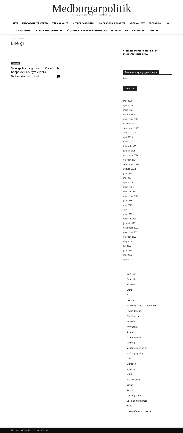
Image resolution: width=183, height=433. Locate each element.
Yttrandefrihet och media (139, 411)
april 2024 (128, 182)
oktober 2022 (129, 236)
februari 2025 (129, 146)
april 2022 (128, 259)
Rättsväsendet (134, 379)
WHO (129, 406)
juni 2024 (127, 173)
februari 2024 (129, 191)
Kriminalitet (137, 23)
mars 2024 (128, 186)
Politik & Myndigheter (49, 30)
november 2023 (131, 196)
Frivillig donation (134, 310)
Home (13, 38)
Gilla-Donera (133, 316)
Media (130, 358)
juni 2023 (127, 200)
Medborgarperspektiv (35, 23)
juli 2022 (127, 245)
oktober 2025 (129, 123)
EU (126, 30)
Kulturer (130, 332)
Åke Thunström (18, 76)
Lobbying (154, 30)
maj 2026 (127, 100)
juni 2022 (127, 250)
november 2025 (131, 119)
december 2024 (130, 155)
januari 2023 (129, 223)
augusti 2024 (129, 168)
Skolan (130, 384)
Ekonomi (116, 30)
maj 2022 (127, 254)
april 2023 (128, 209)
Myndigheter (133, 369)
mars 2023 (128, 214)
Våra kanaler (60, 23)
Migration (155, 23)
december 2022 (130, 227)
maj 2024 (127, 177)
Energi (130, 289)
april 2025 (128, 137)
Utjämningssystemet (137, 400)
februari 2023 (129, 218)
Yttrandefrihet (22, 30)
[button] (168, 23)
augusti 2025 (129, 132)
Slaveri (130, 390)
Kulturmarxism (134, 337)
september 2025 (131, 128)
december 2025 (130, 114)
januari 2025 (129, 150)
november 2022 (131, 232)
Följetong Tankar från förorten (87, 30)
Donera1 (131, 279)
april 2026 (128, 105)
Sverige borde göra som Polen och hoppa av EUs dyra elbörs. (35, 70)
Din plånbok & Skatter (112, 23)
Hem (15, 23)
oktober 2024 (129, 159)
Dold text (131, 273)
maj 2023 (127, 205)
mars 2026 (128, 109)
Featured (131, 300)
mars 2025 (128, 141)
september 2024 (131, 164)
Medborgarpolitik (83, 23)
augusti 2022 (129, 241)
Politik (129, 374)
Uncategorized (134, 395)
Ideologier (138, 30)
